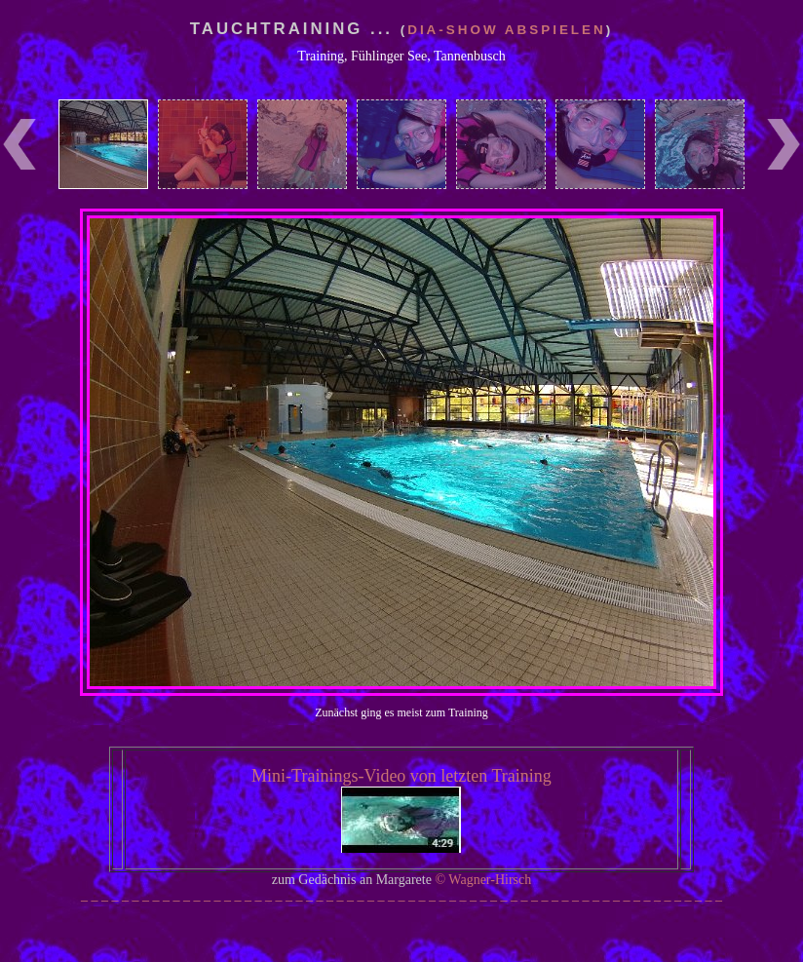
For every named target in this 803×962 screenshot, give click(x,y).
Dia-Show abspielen (506, 29)
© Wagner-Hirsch (483, 879)
